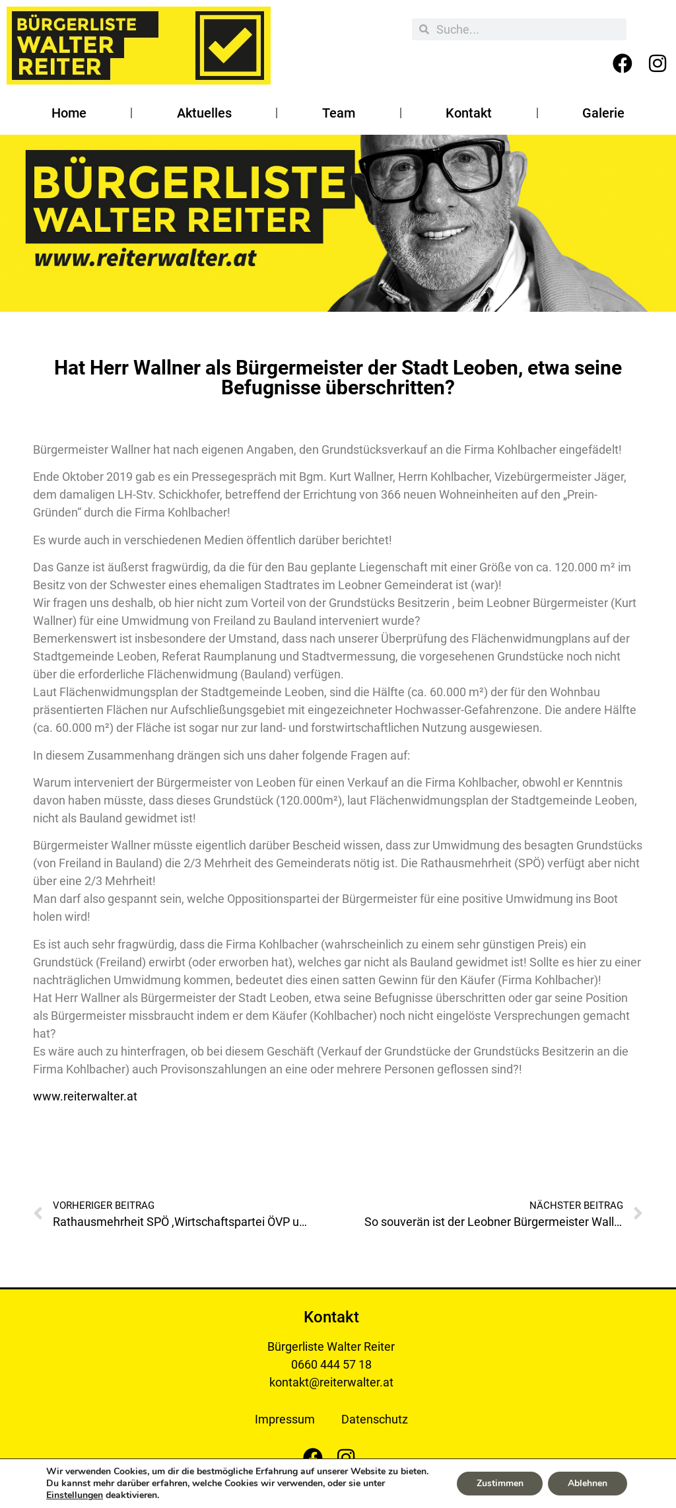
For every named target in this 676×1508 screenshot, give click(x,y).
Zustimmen (499, 1483)
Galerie (603, 113)
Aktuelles (204, 113)
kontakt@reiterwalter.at (331, 1382)
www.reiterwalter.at (85, 1096)
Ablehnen (587, 1483)
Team (338, 113)
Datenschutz (374, 1419)
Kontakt (469, 113)
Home (68, 113)
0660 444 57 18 (331, 1364)
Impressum (285, 1419)
